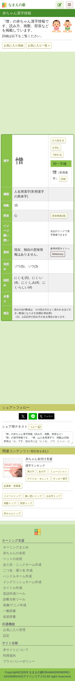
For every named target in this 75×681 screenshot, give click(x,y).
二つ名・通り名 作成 (18, 570)
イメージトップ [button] (12, 496)
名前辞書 (9, 616)
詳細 (63, 179)
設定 (6, 635)
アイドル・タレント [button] (38, 478)
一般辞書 (9, 611)
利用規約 (9, 655)
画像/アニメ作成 (14, 605)
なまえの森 (16, 5)
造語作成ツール (14, 593)
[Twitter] (23, 416)
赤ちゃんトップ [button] (12, 513)
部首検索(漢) (59, 215)
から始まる (58, 140)
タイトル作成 (12, 587)
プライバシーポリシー (19, 661)
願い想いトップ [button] (33, 496)
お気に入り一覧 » (39, 45)
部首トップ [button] (26, 503)
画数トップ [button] (10, 503)
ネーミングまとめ (16, 547)
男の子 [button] (30, 471)
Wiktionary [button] (57, 254)
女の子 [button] (42, 471)
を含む (55, 147)
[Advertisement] (37, 92)
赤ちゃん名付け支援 (38, 459)
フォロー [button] (46, 416)
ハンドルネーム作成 (17, 576)
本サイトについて (16, 649)
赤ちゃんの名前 (14, 553)
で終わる (57, 154)
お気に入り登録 (13, 45)
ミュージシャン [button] (58, 471)
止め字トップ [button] (53, 496)
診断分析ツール (14, 599)
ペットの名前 (12, 559)
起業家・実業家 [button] (12, 486)
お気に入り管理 (14, 630)
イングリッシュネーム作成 (22, 582)
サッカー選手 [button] (60, 478)
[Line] (33, 416)
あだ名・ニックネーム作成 (22, 564)
